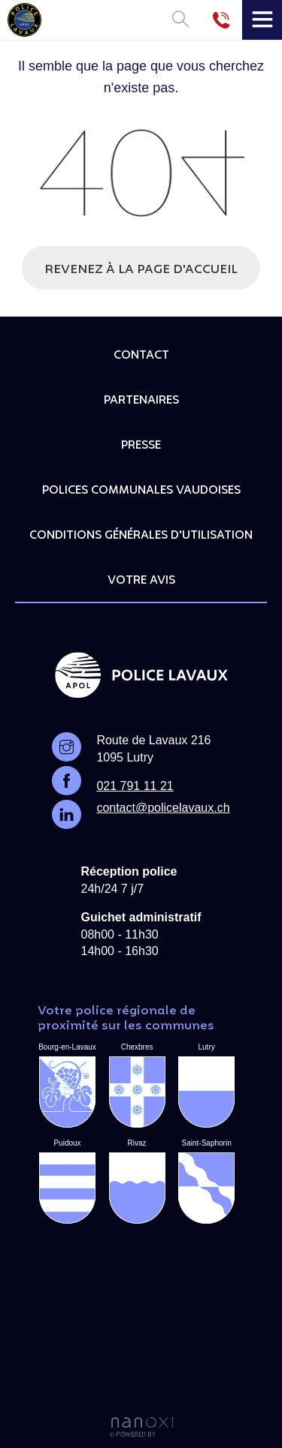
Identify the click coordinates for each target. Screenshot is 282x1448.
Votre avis (141, 581)
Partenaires (141, 401)
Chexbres (137, 1085)
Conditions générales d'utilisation (141, 536)
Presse (141, 446)
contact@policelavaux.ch (162, 807)
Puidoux (67, 1181)
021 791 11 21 (134, 786)
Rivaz (137, 1181)
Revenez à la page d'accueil (141, 270)
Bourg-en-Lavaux (67, 1085)
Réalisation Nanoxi (141, 1427)
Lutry (206, 1085)
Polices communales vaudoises (141, 491)
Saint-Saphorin (206, 1181)
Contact (141, 356)
